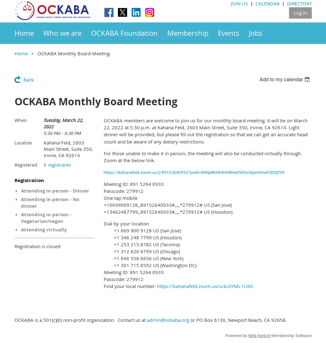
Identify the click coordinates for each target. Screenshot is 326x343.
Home (21, 53)
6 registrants (57, 165)
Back (28, 80)
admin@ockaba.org (168, 320)
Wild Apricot (259, 335)
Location (23, 143)
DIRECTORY (299, 3)
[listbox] (286, 79)
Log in (300, 12)
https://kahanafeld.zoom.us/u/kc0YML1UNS (205, 286)
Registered (26, 165)
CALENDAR (267, 3)
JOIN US (239, 3)
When (21, 120)
